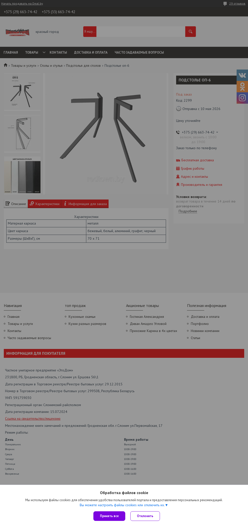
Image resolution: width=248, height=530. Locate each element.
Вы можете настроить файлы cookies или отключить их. (122, 505)
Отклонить (145, 516)
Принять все (109, 516)
